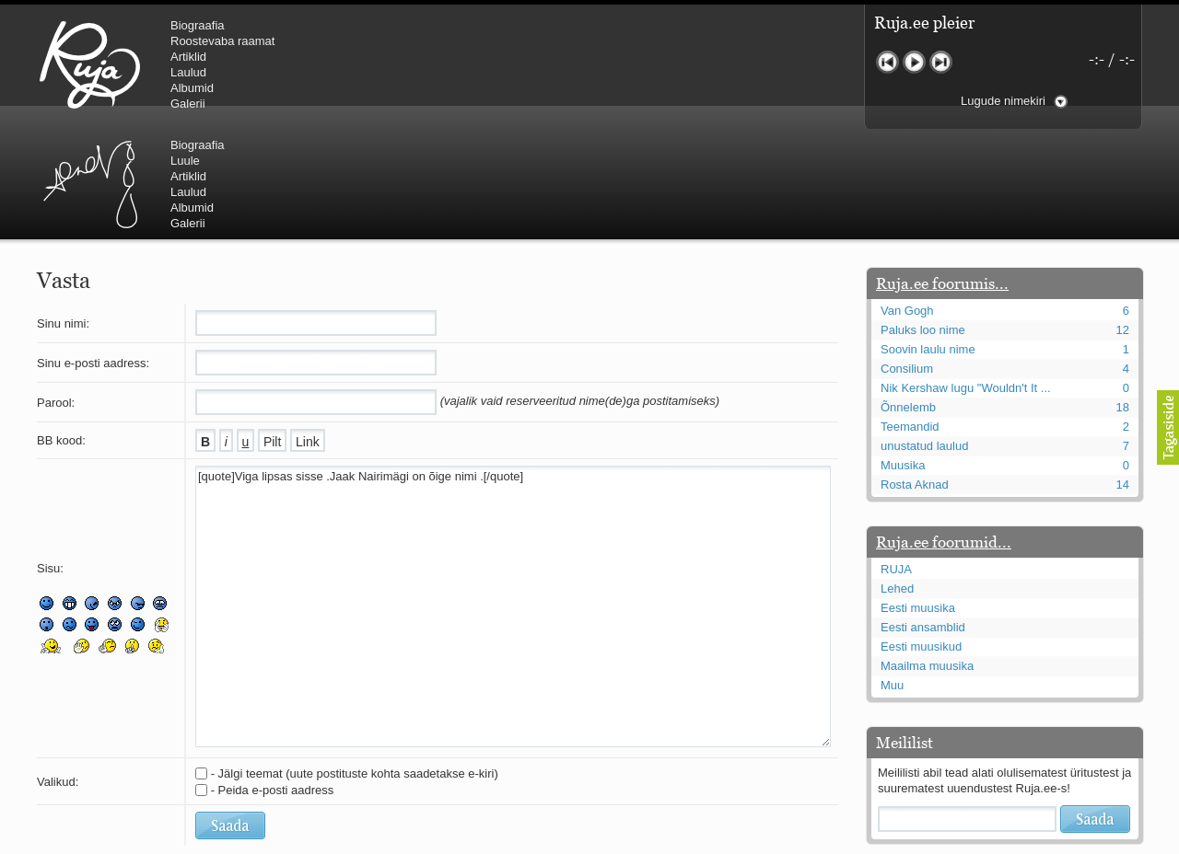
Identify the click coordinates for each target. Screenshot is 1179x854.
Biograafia (197, 25)
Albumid (192, 88)
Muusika (903, 355)
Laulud (188, 72)
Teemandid (910, 316)
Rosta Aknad (915, 374)
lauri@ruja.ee (456, 841)
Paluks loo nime (923, 219)
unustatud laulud (924, 335)
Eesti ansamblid (923, 517)
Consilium (907, 258)
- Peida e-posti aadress (272, 680)
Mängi (914, 62)
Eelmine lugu (887, 62)
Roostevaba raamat (222, 41)
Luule (496, 41)
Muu (892, 575)
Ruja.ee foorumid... (943, 431)
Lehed (897, 478)
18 (1122, 297)
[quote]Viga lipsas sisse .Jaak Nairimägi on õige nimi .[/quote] (513, 496)
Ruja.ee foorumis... (942, 173)
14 (1122, 374)
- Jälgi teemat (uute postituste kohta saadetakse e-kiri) (354, 663)
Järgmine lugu (940, 62)
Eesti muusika (918, 497)
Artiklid (188, 56)
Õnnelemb (908, 297)
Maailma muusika (927, 555)
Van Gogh (907, 200)
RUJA (90, 64)
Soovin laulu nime (928, 239)
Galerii (187, 103)
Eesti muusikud (921, 536)
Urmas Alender (401, 64)
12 (1122, 219)
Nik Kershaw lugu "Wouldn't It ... (966, 277)
